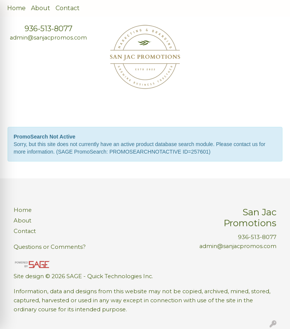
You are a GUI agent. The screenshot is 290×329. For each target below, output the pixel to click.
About (40, 8)
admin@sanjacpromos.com (48, 37)
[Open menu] (274, 108)
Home (16, 8)
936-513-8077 (48, 28)
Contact (68, 8)
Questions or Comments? (50, 247)
